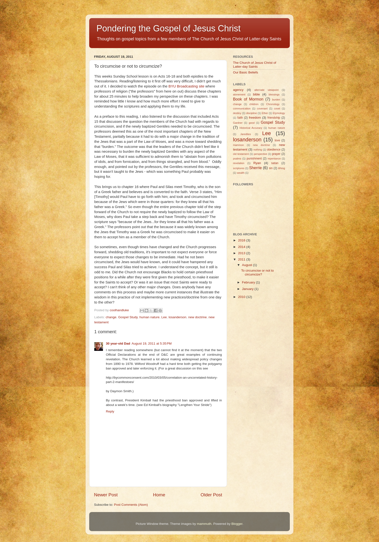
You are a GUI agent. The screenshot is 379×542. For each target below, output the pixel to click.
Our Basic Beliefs (245, 72)
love (277, 140)
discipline (251, 113)
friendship (273, 117)
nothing (257, 149)
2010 (242, 297)
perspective (260, 153)
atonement (239, 94)
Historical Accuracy (251, 127)
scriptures (238, 168)
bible (256, 94)
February (249, 282)
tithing (281, 168)
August (247, 265)
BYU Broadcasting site (186, 86)
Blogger (236, 524)
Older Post (211, 494)
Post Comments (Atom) (131, 504)
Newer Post (106, 494)
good (252, 122)
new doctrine (197, 317)
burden (276, 99)
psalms (237, 158)
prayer (276, 154)
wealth (240, 172)
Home (159, 494)
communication (242, 108)
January (248, 289)
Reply (110, 411)
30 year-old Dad (118, 343)
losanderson (178, 317)
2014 (242, 247)
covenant (262, 108)
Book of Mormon (248, 99)
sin (271, 168)
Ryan (257, 163)
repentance (274, 158)
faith (240, 117)
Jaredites (245, 134)
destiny (237, 113)
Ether (265, 113)
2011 (242, 259)
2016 (242, 240)
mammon (238, 145)
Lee (164, 317)
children (253, 104)
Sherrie (255, 168)
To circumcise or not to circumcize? (257, 272)
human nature (149, 317)
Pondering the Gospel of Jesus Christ (168, 28)
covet (277, 108)
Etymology (279, 113)
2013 (242, 253)
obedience (273, 149)
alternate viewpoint (266, 89)
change (111, 317)
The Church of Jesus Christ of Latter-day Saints (254, 64)
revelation (238, 163)
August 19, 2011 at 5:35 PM (152, 343)
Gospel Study (128, 317)
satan (274, 163)
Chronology (272, 104)
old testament (241, 153)
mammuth (204, 524)
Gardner (238, 122)
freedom (255, 117)
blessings (274, 94)
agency (238, 90)
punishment (254, 158)
